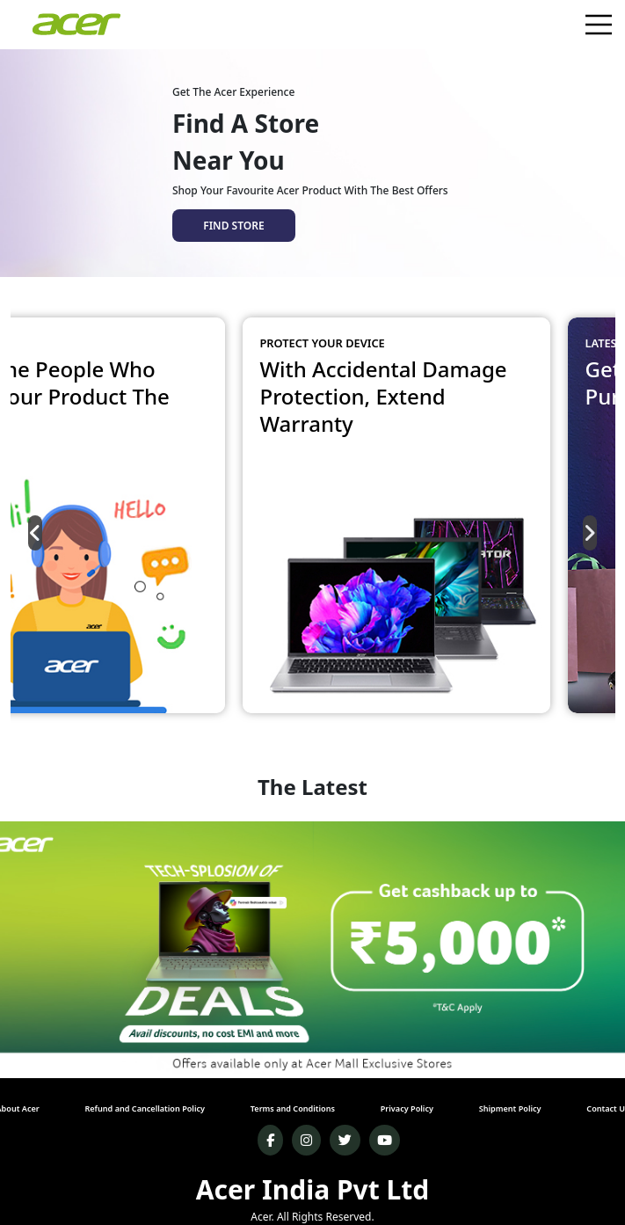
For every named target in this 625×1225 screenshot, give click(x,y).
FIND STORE (233, 225)
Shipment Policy (510, 1108)
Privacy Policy (407, 1108)
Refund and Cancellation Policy (144, 1108)
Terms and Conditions (293, 1108)
